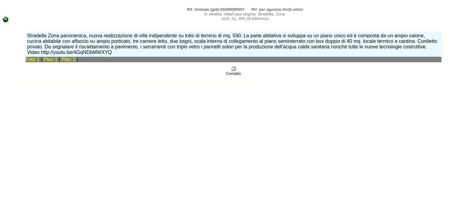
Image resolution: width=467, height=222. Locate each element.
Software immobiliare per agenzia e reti (163, 82)
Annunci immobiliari (72, 82)
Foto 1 (32, 59)
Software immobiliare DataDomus (229, 82)
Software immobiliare (109, 82)
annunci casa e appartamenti (28, 82)
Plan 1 (51, 59)
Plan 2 (69, 59)
